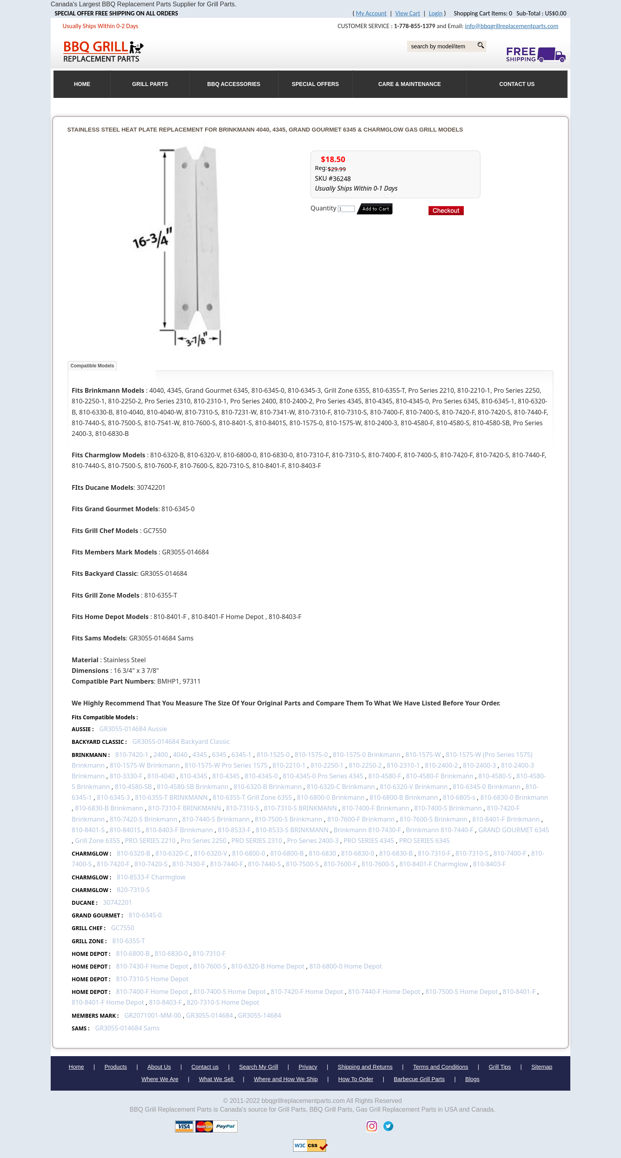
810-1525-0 (273, 754)
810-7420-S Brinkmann (143, 819)
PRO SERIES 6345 (424, 840)
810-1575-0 (311, 754)
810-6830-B (396, 853)
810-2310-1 (403, 765)
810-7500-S (302, 864)
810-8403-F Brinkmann (179, 830)
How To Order (355, 1079)
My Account (371, 13)
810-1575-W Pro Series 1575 (226, 765)
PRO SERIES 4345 (368, 840)
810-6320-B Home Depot (268, 966)
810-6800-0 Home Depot (345, 966)
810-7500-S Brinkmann (288, 819)
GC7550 (122, 927)
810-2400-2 (441, 765)
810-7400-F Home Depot (152, 991)
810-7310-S (242, 808)
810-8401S (125, 830)
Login (436, 13)
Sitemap (541, 1067)
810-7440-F (226, 864)
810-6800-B (287, 853)
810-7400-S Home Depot (230, 991)
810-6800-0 (248, 853)
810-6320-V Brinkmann (414, 786)
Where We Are (159, 1079)
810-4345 (194, 776)
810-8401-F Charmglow (433, 864)
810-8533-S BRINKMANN (291, 830)
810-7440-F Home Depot (384, 991)
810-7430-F (188, 864)
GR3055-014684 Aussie (133, 728)
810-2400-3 (479, 765)
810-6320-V (210, 853)
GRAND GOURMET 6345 (513, 830)
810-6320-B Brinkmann (268, 786)
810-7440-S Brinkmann (216, 819)
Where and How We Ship (286, 1079)
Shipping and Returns (365, 1067)
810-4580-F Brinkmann (439, 776)
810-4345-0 (261, 776)
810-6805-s (459, 797)
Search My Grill (258, 1067)
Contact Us (517, 84)
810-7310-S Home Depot (152, 979)
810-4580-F (384, 776)
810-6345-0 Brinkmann (486, 786)
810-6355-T (128, 940)
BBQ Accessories (233, 84)
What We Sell (217, 1079)
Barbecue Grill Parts (419, 1079)
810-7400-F (509, 853)
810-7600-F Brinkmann (361, 819)
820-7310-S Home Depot (223, 1002)
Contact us (205, 1067)
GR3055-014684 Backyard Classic (181, 741)
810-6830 (322, 853)
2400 (160, 754)
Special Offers (315, 84)
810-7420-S (151, 864)
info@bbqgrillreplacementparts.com (511, 26)
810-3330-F (126, 776)
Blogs (472, 1079)
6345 (219, 754)
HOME (82, 84)
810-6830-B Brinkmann (109, 808)
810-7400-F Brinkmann (375, 808)
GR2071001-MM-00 (152, 1015)
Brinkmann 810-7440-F (439, 830)
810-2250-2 (365, 765)
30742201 (117, 902)
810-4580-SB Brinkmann (193, 786)
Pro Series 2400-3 (313, 840)
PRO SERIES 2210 (150, 840)
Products (116, 1067)
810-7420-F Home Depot (307, 991)
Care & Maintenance (409, 84)
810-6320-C (172, 853)
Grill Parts (150, 84)
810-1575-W (423, 754)
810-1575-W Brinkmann (145, 765)
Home (76, 1067)
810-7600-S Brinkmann (433, 819)
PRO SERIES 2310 (256, 840)
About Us (159, 1067)
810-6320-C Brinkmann (341, 786)
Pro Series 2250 (204, 840)
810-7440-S (264, 864)
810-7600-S (378, 864)
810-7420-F (113, 864)
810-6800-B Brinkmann (404, 797)
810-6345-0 (145, 915)
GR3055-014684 (209, 1015)
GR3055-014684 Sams (127, 1028)
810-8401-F (519, 991)
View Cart (407, 13)
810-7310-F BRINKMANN (184, 808)
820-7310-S (133, 889)
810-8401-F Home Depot (108, 1002)
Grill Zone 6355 (97, 840)
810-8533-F (234, 830)
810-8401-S (88, 830)
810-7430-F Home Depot (152, 966)
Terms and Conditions (440, 1067)
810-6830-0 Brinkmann (514, 797)
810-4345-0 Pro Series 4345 (323, 776)
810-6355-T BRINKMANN (171, 797)
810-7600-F (340, 864)
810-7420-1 (132, 754)
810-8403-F (489, 864)
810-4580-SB (133, 786)
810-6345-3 (113, 797)
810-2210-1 (289, 765)
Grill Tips (500, 1067)
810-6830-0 (357, 853)
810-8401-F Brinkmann (506, 819)
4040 (180, 754)
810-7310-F (434, 853)
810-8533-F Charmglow (151, 877)
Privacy (308, 1067)
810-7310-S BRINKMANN (300, 808)
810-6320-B (133, 853)
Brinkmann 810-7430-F (367, 830)
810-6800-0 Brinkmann (331, 797)
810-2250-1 (327, 765)
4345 (199, 754)
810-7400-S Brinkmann (448, 808)
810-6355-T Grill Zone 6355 (252, 797)
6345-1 (241, 754)
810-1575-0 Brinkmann (366, 754)
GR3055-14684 (259, 1015)
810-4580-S (494, 776)
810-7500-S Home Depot (461, 991)
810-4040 (161, 776)
